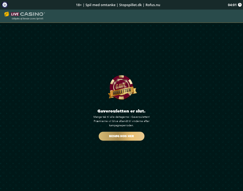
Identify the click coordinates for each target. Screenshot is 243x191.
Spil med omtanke (100, 4)
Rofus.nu (153, 4)
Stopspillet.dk (130, 4)
